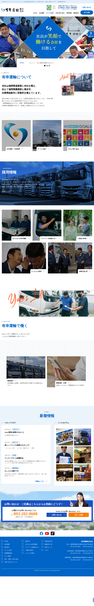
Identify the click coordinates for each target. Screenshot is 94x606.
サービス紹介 (50, 13)
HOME (35, 13)
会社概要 (41, 13)
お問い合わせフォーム (10, 591)
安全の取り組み (60, 13)
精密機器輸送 (8, 582)
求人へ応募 (78, 545)
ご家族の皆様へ (29, 580)
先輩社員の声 (48, 571)
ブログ (46, 580)
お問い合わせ (86, 7)
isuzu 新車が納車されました (46, 63)
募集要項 (76, 13)
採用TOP (27, 571)
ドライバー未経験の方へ (32, 576)
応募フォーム (48, 576)
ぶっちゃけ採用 (29, 582)
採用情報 (69, 13)
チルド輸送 (7, 585)
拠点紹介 (6, 576)
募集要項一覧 (48, 574)
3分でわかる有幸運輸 (31, 574)
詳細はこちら (6, 199)
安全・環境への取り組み (11, 588)
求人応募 (87, 12)
